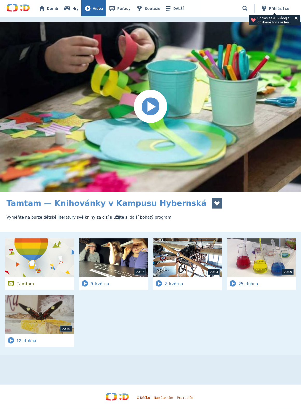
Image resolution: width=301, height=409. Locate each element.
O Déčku (143, 397)
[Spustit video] (150, 107)
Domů (48, 8)
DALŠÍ (174, 8)
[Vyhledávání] (245, 8)
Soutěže (148, 8)
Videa (93, 8)
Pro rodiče (185, 397)
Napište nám (163, 397)
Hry (71, 8)
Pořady (119, 8)
